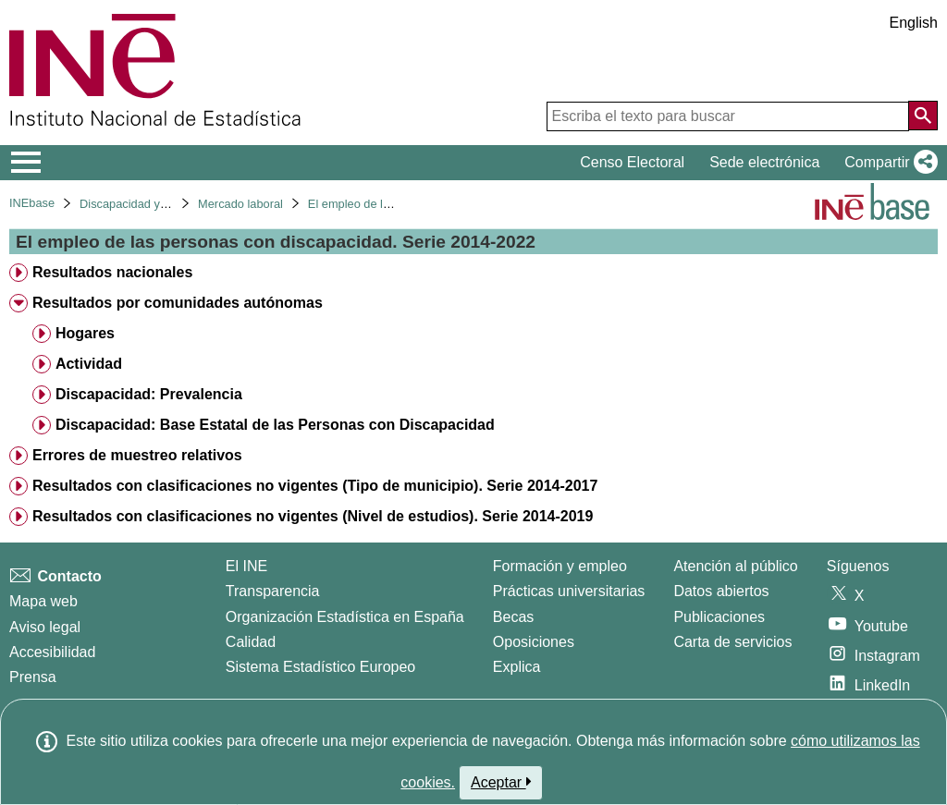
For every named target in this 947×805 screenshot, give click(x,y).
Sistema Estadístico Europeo (320, 667)
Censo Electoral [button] (632, 162)
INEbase (32, 203)
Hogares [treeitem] (85, 333)
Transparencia (273, 591)
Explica (517, 667)
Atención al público (735, 566)
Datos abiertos (721, 591)
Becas (513, 617)
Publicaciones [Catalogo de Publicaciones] (719, 617)
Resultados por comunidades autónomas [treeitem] (177, 303)
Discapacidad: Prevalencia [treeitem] (148, 394)
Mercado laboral (240, 204)
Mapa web (43, 601)
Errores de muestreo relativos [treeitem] (137, 455)
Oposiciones (533, 642)
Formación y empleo (560, 566)
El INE (246, 566)
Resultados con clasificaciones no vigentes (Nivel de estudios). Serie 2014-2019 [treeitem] (312, 516)
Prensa (32, 677)
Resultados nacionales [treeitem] (112, 272)
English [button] (914, 22)
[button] (887, 162)
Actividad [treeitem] (88, 364)
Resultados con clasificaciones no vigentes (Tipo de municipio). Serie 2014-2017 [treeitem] (314, 486)
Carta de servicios (732, 642)
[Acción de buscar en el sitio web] (923, 115)
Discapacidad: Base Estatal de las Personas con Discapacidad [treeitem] (275, 425)
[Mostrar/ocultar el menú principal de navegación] (26, 162)
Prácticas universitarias (569, 591)
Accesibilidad (52, 652)
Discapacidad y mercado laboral (164, 204)
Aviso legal (44, 627)
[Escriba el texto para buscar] (728, 116)
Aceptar (501, 782)
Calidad (251, 642)
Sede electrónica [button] (764, 162)
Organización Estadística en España (345, 617)
